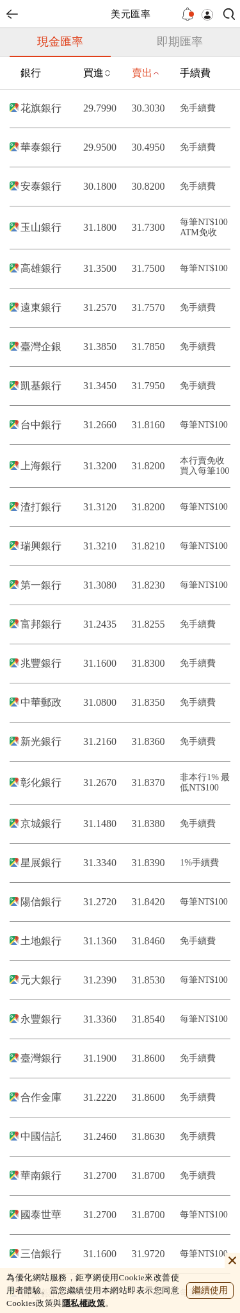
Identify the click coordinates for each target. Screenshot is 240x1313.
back (12, 14)
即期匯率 (180, 41)
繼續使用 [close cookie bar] (210, 1290)
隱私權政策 (84, 1303)
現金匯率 (60, 41)
